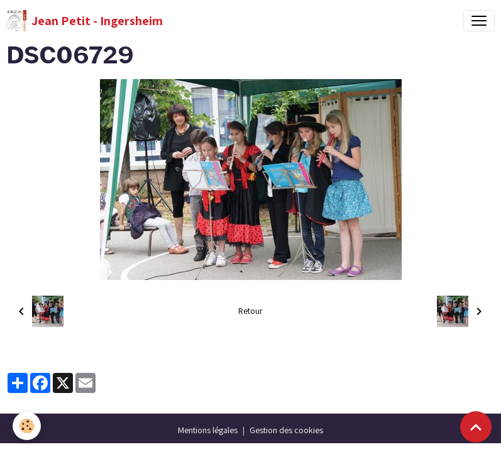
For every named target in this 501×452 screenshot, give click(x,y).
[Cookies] (27, 426)
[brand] (84, 20)
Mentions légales (208, 430)
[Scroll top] (476, 427)
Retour (250, 310)
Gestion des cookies (286, 430)
